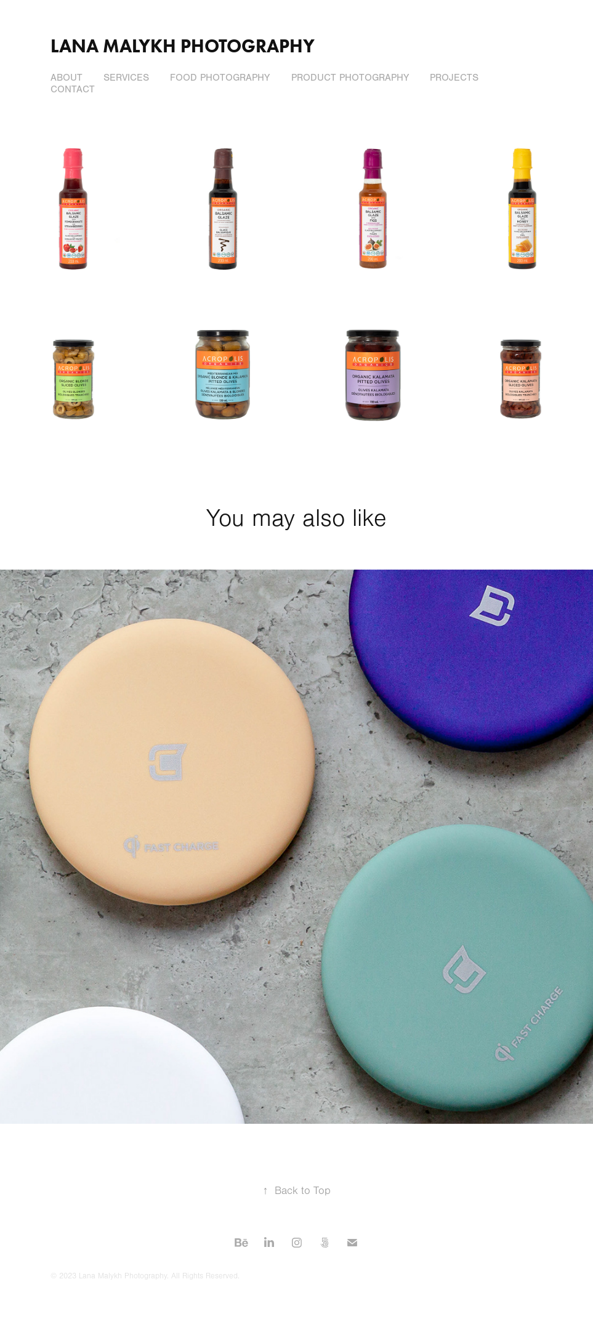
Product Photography (350, 77)
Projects (454, 77)
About (66, 77)
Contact (72, 89)
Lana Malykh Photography (182, 45)
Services (126, 77)
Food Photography (220, 77)
